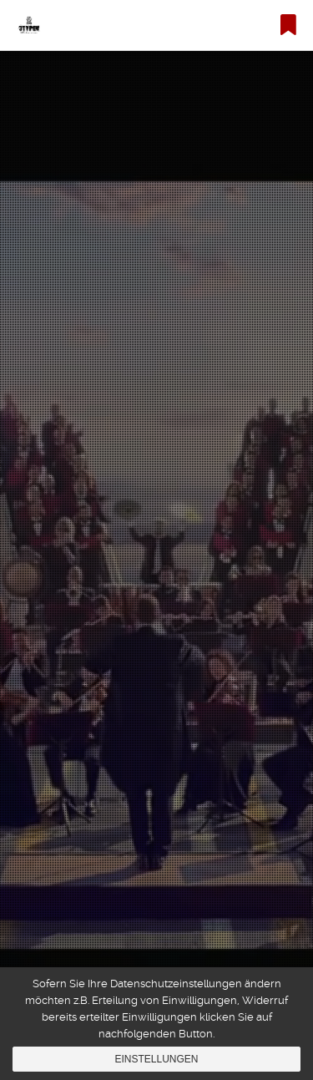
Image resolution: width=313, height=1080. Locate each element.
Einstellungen (156, 1059)
